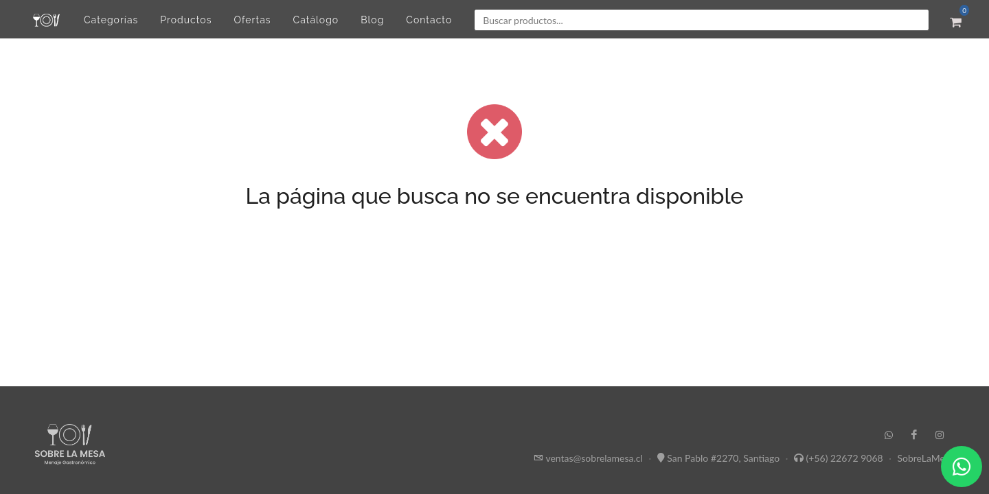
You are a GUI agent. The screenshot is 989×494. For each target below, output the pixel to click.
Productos (186, 19)
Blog (372, 19)
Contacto (429, 19)
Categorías (111, 19)
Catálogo (316, 19)
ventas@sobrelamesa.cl (593, 458)
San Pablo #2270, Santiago (723, 458)
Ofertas (252, 19)
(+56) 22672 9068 (844, 458)
